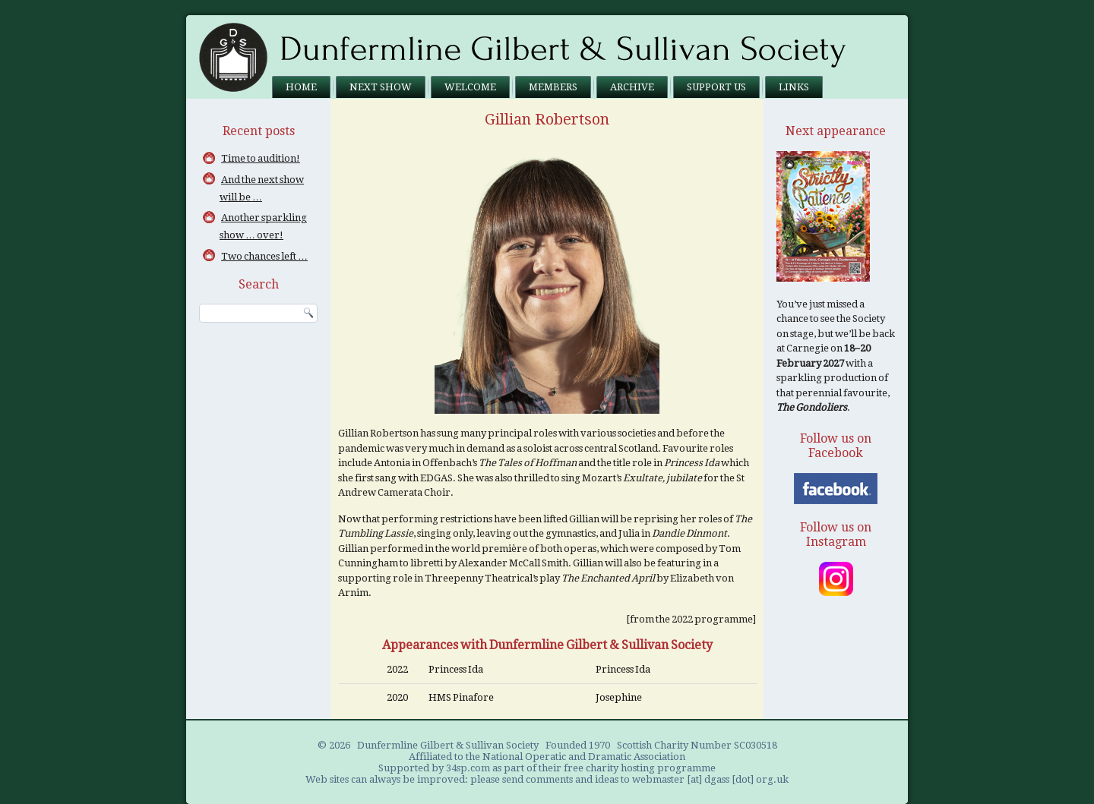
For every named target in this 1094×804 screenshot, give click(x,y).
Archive (632, 87)
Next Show (380, 87)
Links (794, 87)
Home (301, 87)
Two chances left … (264, 256)
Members (553, 87)
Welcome (470, 87)
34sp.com (468, 768)
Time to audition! (260, 158)
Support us (716, 87)
